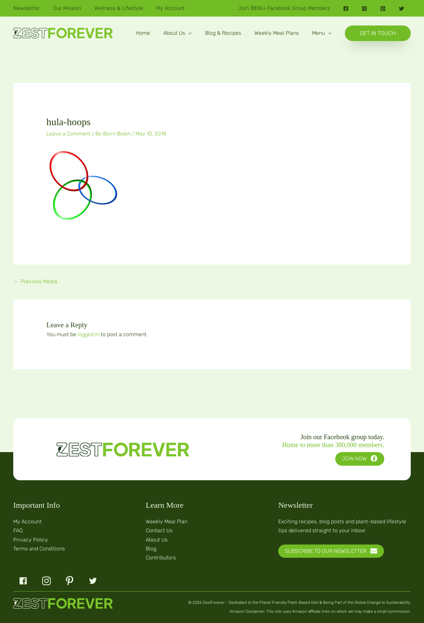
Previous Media (35, 281)
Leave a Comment (68, 133)
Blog (151, 548)
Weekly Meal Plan (166, 521)
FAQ (18, 530)
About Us (157, 540)
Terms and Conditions (39, 548)
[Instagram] (364, 8)
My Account (27, 521)
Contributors (161, 557)
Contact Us (159, 530)
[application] (188, 33)
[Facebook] (345, 8)
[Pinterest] (383, 8)
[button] (177, 33)
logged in (88, 334)
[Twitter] (401, 8)
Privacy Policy (30, 540)
